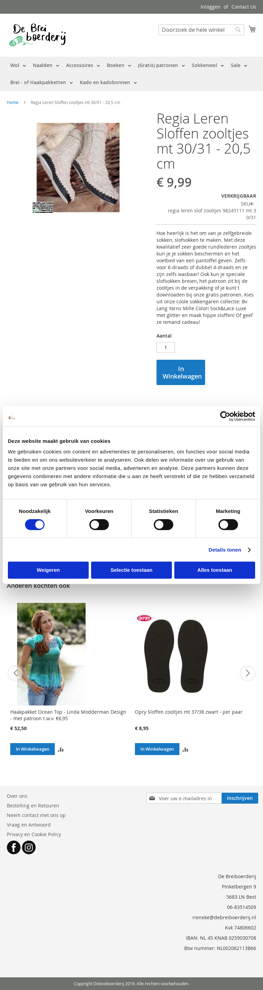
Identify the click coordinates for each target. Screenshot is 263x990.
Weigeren (48, 570)
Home (12, 102)
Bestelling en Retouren (33, 805)
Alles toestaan (214, 570)
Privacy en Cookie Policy (34, 834)
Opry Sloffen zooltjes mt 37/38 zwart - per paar (188, 712)
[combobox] (201, 29)
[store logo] (37, 35)
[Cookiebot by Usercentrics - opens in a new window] (225, 416)
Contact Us (243, 6)
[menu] (131, 74)
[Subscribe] (240, 798)
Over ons (17, 796)
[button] (61, 749)
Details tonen (225, 550)
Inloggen (211, 6)
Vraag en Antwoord (29, 824)
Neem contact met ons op (36, 815)
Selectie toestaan (132, 570)
